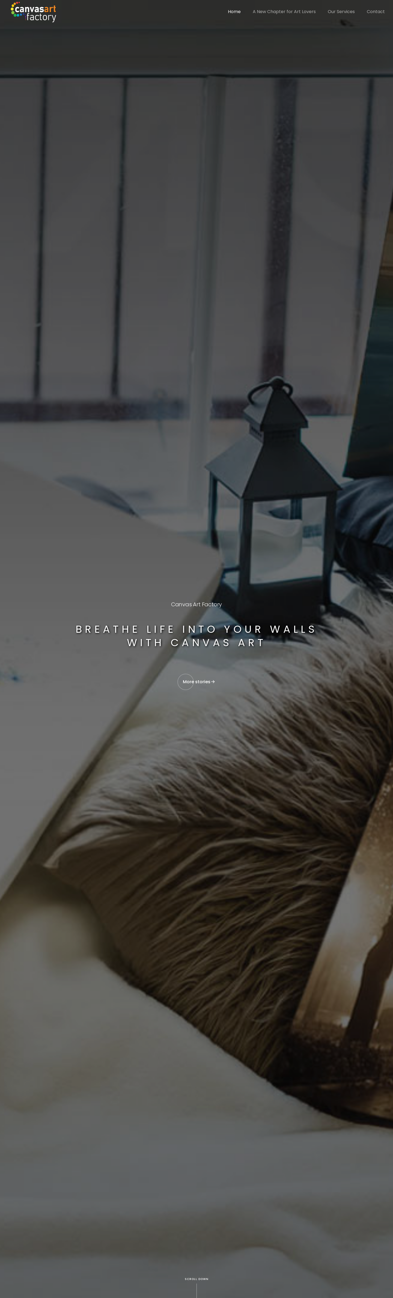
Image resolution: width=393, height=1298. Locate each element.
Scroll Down (197, 1279)
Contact (376, 11)
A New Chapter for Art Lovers (284, 11)
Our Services (341, 11)
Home (234, 11)
